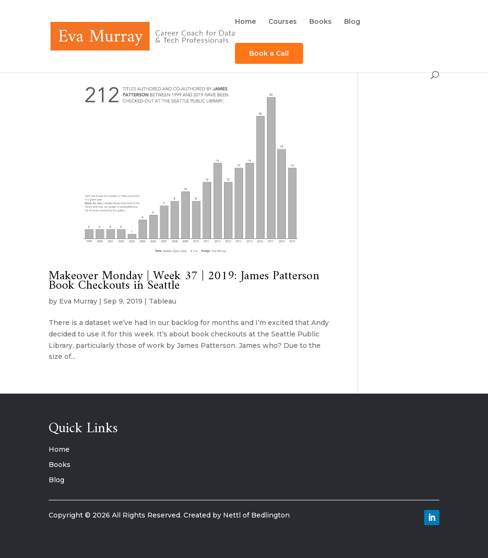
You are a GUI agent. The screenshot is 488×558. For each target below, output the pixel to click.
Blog (352, 22)
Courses (282, 22)
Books (320, 22)
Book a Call (269, 53)
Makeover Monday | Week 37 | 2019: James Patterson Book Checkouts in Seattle (184, 281)
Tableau (162, 301)
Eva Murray (78, 301)
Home (245, 22)
